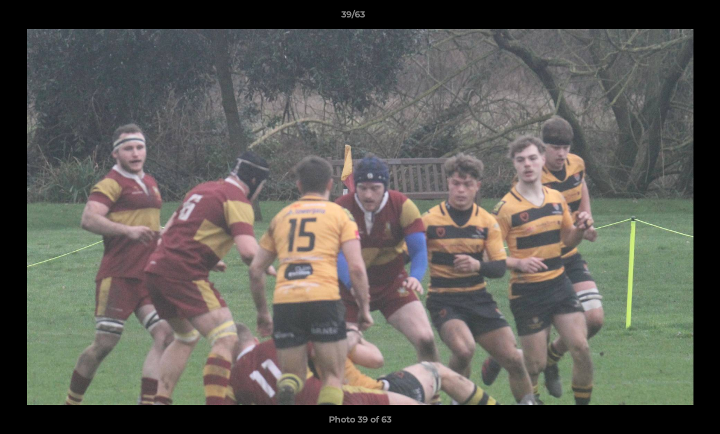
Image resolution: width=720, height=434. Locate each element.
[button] (669, 17)
